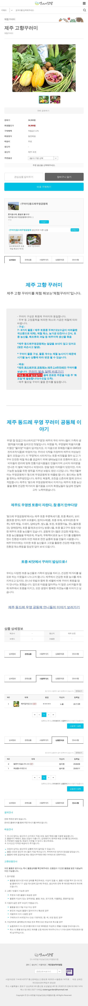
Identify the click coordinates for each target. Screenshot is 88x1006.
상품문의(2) (59, 259)
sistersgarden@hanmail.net (55, 989)
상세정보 (12, 260)
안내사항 (75, 259)
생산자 (34, 964)
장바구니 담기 (64, 176)
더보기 (44, 222)
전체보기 (74, 230)
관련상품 (28, 259)
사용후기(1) (44, 259)
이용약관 (42, 964)
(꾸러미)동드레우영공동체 (20, 230)
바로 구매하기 (44, 186)
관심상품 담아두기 (23, 176)
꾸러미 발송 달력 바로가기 (46, 371)
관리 (27, 964)
